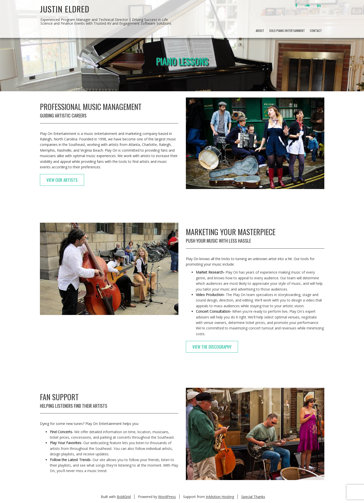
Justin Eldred (64, 9)
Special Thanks (253, 496)
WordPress (167, 496)
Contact (316, 30)
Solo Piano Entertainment (287, 30)
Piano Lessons (182, 61)
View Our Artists (62, 180)
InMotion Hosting (220, 496)
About (260, 30)
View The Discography (212, 347)
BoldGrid (124, 496)
